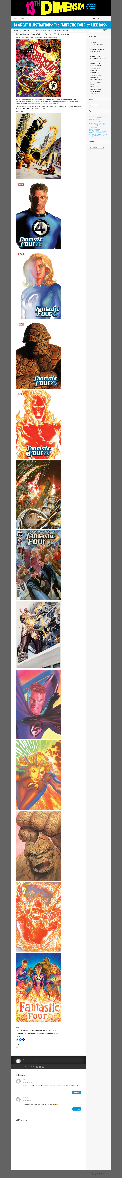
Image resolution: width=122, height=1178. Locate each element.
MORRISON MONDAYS (96, 75)
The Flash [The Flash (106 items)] (105, 134)
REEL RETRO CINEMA (96, 89)
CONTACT (23, 19)
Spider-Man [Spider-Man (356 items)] (99, 132)
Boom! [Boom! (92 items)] (92, 119)
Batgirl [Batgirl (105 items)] (93, 118)
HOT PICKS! (93, 70)
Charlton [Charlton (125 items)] (95, 121)
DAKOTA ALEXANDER (96, 61)
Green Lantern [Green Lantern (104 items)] (94, 126)
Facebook (40, 1067)
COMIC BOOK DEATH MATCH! (98, 54)
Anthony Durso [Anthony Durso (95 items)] (97, 116)
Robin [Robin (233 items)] (90, 132)
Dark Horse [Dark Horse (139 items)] (104, 121)
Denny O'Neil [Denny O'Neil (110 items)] (94, 123)
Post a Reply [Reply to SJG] (77, 1092)
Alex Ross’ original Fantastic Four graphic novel (40, 103)
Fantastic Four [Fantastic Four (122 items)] (92, 124)
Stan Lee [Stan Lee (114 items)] (104, 132)
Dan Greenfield (33, 34)
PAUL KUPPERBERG (95, 82)
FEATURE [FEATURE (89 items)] (96, 124)
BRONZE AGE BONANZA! (97, 49)
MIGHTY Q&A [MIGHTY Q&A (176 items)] (103, 128)
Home (16, 30)
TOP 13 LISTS (94, 94)
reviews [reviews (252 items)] (104, 131)
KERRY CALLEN (94, 72)
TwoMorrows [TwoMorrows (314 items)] (100, 135)
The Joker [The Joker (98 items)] (91, 135)
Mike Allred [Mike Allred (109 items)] (91, 129)
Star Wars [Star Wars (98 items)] (94, 134)
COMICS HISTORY (95, 56)
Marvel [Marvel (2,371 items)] (94, 127)
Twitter (43, 1067)
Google (37, 1067)
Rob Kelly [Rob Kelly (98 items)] (94, 132)
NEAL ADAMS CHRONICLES (97, 79)
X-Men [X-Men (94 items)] (97, 136)
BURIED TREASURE (95, 51)
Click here (54, 1030)
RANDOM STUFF (94, 86)
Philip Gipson (27, 1098)
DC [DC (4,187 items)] (90, 122)
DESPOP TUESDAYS (95, 63)
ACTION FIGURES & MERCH (97, 44)
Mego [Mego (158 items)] (99, 128)
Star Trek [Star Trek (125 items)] (91, 134)
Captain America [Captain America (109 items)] (101, 119)
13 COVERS (26, 30)
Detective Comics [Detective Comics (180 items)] (102, 123)
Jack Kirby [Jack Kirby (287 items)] (102, 126)
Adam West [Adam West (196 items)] (91, 116)
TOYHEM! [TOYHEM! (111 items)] (95, 135)
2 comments (65, 34)
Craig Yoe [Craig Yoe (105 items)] (100, 121)
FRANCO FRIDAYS (95, 68)
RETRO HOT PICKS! (95, 91)
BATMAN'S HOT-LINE (96, 47)
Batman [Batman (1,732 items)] (97, 117)
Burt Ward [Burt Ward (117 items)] (96, 119)
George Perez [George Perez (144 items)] (102, 124)
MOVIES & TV (94, 77)
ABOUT (16, 19)
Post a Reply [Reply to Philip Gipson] (77, 1109)
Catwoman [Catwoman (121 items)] (91, 121)
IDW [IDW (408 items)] (98, 126)
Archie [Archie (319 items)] (102, 116)
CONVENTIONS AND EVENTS (98, 58)
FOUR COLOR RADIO (96, 65)
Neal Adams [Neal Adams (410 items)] (97, 129)
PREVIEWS (93, 84)
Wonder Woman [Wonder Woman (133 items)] (92, 136)
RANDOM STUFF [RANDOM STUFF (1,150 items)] (95, 131)
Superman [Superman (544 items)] (100, 134)
